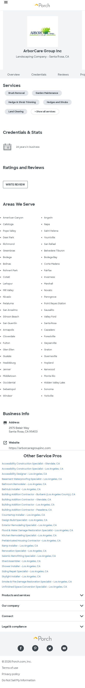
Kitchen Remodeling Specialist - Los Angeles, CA (29, 535)
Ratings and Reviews (23, 167)
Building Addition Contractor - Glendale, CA (26, 499)
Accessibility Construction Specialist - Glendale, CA (31, 463)
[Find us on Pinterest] (35, 648)
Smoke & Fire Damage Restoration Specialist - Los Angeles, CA (37, 581)
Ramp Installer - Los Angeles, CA (20, 545)
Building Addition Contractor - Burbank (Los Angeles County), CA (38, 494)
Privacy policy (11, 674)
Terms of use (10, 667)
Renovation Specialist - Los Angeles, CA (24, 550)
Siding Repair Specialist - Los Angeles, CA (25, 571)
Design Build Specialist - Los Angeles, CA (24, 520)
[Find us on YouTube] (64, 648)
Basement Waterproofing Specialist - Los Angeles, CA (32, 479)
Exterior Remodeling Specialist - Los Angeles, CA (29, 525)
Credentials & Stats (22, 132)
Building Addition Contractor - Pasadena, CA (27, 509)
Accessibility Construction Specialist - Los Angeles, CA (32, 468)
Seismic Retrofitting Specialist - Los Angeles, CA (29, 556)
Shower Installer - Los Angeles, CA (21, 566)
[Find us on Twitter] (50, 648)
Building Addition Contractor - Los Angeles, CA (28, 504)
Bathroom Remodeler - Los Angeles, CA (24, 484)
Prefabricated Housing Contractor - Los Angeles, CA (31, 540)
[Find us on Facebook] (21, 648)
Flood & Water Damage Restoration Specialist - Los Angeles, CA (37, 530)
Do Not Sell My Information (18, 680)
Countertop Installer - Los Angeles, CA (23, 515)
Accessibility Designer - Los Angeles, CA (24, 473)
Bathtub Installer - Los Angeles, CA (21, 489)
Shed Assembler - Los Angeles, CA (21, 561)
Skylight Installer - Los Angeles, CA (21, 576)
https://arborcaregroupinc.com (30, 448)
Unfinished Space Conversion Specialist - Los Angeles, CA (34, 586)
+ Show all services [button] (45, 111)
